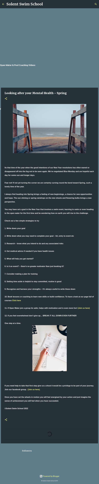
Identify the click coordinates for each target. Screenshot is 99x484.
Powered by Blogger (49, 476)
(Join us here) (84, 308)
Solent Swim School (24, 4)
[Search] (46, 4)
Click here (16, 300)
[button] (6, 98)
